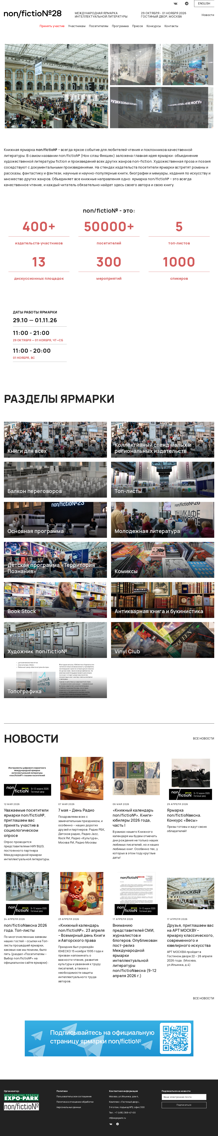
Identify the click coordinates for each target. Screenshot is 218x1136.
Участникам (77, 26)
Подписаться (184, 1104)
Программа (120, 26)
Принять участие (52, 26)
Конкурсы (154, 26)
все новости (203, 738)
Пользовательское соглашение (74, 1096)
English (204, 3)
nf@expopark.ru (117, 1118)
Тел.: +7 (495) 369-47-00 (122, 1112)
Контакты (171, 26)
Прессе (137, 26)
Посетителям (98, 26)
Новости (208, 15)
